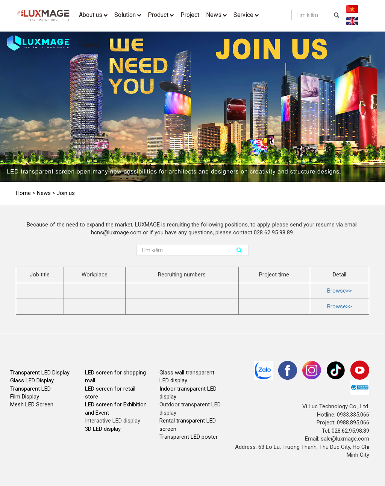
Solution (127, 14)
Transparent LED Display (40, 372)
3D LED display (103, 429)
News (216, 14)
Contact (89, 44)
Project (189, 14)
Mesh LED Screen (31, 404)
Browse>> (339, 290)
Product (161, 14)
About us (93, 14)
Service (246, 14)
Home (23, 193)
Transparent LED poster (188, 436)
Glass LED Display (32, 380)
